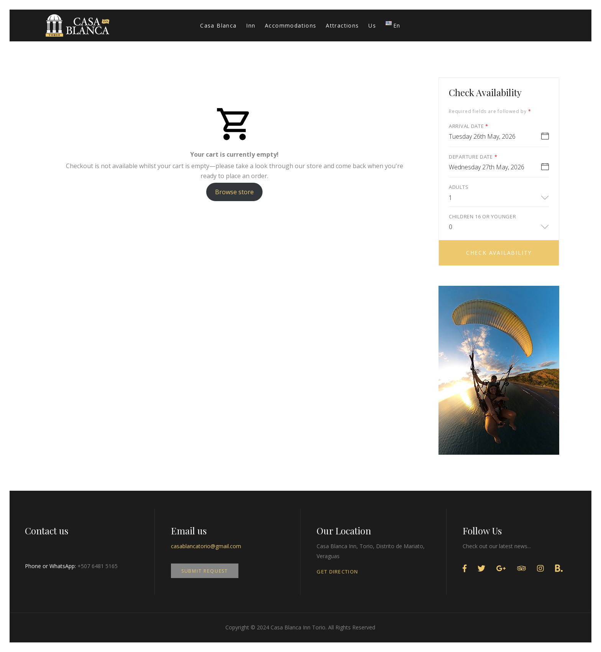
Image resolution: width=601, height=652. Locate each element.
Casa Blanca (218, 25)
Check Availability (499, 252)
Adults (458, 186)
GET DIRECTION (337, 571)
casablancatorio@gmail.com (206, 546)
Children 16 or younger (482, 216)
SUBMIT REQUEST (204, 571)
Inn (250, 25)
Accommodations (291, 25)
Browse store (234, 192)
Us (372, 25)
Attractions (342, 25)
